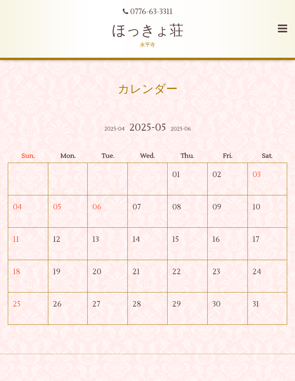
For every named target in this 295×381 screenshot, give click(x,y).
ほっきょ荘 (148, 31)
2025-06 (181, 129)
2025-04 (114, 129)
